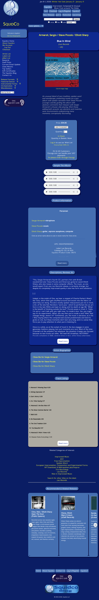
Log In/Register (65, 11)
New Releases (48, 15)
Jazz (62, 459)
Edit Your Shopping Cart (13, 35)
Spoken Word (62, 463)
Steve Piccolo (37, 226)
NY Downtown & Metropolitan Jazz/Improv (61, 467)
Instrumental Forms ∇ (11, 84)
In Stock (61, 136)
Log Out (7, 47)
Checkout (6, 49)
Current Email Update (11, 64)
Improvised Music (62, 457)
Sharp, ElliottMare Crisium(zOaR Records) (67, 515)
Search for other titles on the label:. (62, 479)
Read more (62, 263)
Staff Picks (6, 62)
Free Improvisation (62, 461)
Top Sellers (6, 69)
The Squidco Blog (9, 73)
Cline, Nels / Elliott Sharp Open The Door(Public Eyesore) (41, 514)
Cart (46, 11)
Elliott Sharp (37, 231)
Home (38, 571)
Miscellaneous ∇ (8, 88)
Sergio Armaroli (38, 221)
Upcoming (76, 15)
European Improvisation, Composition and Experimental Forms (62, 465)
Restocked (67, 15)
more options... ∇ (36, 26)
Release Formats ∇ (9, 79)
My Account (7, 45)
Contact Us (6, 75)
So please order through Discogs (61, 157)
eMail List (6, 58)
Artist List (6, 54)
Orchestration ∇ (8, 86)
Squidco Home (8, 41)
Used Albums (7, 67)
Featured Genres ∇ (9, 82)
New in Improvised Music (62, 474)
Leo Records (62, 472)
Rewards (5, 60)
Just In (58, 15)
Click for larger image (62, 88)
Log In (52, 142)
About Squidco (8, 43)
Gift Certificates (8, 71)
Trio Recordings (62, 469)
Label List (6, 56)
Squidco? (76, 11)
